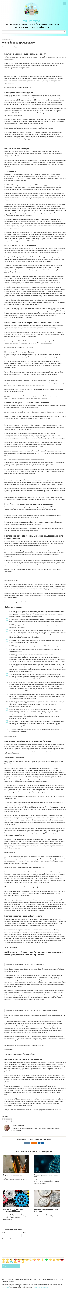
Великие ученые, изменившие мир (46, 1176)
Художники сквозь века (12, 1175)
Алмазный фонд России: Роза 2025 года (46, 1210)
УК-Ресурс (31, 21)
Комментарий (6, 1239)
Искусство (23, 47)
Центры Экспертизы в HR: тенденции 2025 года (13, 1210)
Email (24, 1232)
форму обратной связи (41, 1287)
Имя (3, 1232)
